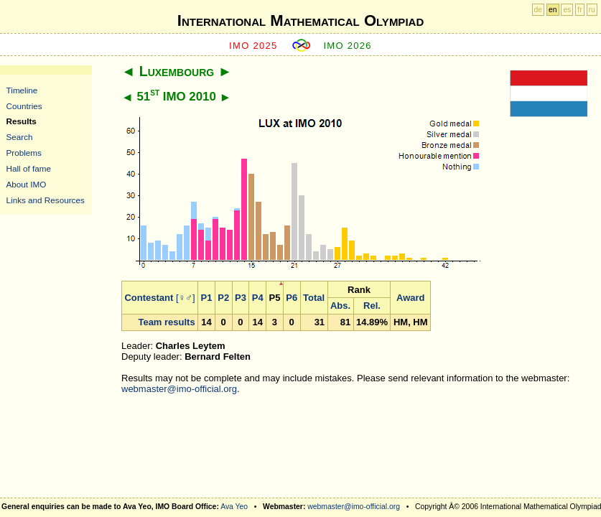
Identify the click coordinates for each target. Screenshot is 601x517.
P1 (207, 297)
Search (19, 136)
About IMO (26, 184)
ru (592, 10)
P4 (258, 297)
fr (579, 10)
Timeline (22, 90)
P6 (291, 297)
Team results (166, 322)
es (567, 10)
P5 (275, 297)
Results (21, 121)
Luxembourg (176, 71)
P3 (240, 297)
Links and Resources (45, 200)
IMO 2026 (347, 45)
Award (410, 297)
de (538, 10)
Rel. (372, 305)
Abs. (340, 305)
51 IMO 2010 (175, 96)
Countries (24, 106)
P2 (223, 297)
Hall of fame (28, 168)
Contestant (148, 297)
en (553, 10)
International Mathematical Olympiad (300, 20)
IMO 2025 (253, 45)
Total (314, 297)
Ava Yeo (234, 507)
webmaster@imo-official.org (179, 388)
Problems (24, 152)
